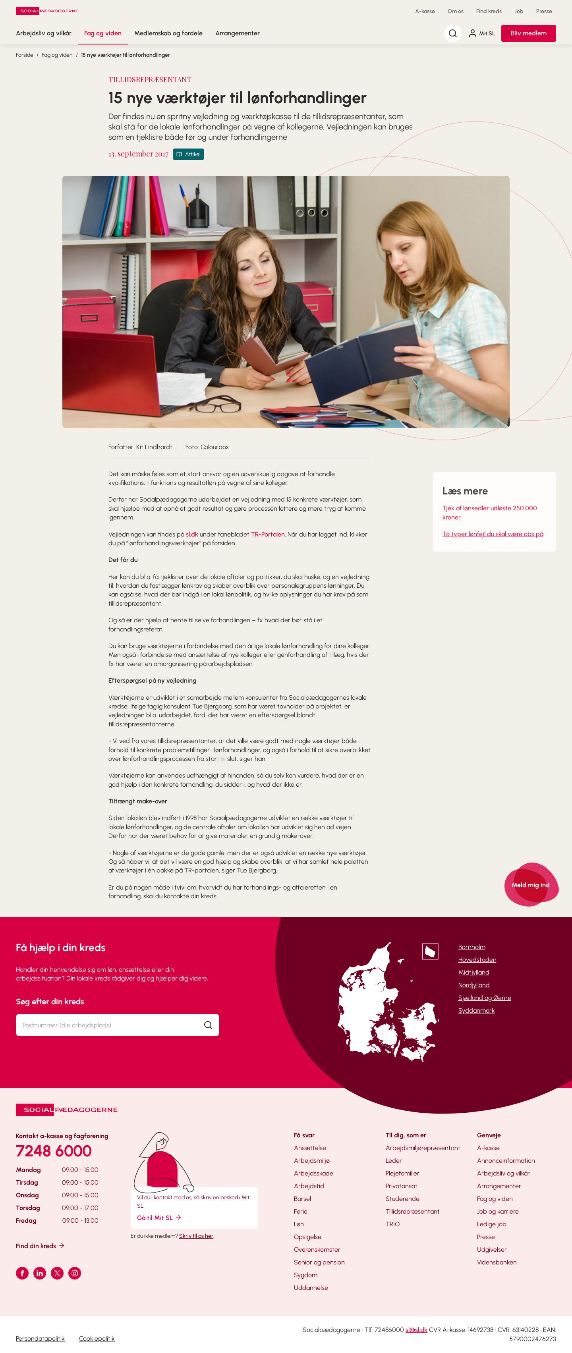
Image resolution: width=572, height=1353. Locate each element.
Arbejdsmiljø (312, 1160)
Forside (24, 55)
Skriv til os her (196, 1236)
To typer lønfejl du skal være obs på (493, 543)
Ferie (300, 1211)
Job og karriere (498, 1211)
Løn (299, 1224)
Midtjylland (473, 972)
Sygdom (305, 1275)
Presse (544, 11)
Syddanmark (476, 1010)
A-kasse (425, 11)
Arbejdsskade (313, 1173)
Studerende (402, 1198)
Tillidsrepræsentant (413, 1211)
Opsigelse (307, 1237)
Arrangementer (237, 33)
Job (519, 11)
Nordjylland (474, 985)
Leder (394, 1160)
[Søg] (453, 33)
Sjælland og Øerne (484, 998)
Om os (456, 11)
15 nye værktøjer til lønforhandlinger (125, 55)
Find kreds (489, 11)
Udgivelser (492, 1249)
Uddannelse (311, 1287)
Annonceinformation (506, 1160)
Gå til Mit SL (159, 1217)
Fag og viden (103, 33)
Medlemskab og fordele (168, 33)
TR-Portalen (268, 534)
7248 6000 (54, 1151)
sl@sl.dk (416, 1330)
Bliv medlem (529, 33)
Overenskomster (317, 1249)
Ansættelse (310, 1148)
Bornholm (471, 947)
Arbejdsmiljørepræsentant (423, 1148)
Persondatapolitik (40, 1338)
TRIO (393, 1224)
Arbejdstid (309, 1186)
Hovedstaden (477, 959)
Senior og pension (319, 1262)
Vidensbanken (497, 1262)
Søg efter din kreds (50, 1001)
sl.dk (192, 534)
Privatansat (401, 1186)
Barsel (302, 1198)
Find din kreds (41, 1245)
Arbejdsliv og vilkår (44, 33)
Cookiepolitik (97, 1338)
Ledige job (491, 1224)
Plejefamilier (402, 1173)
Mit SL (481, 33)
